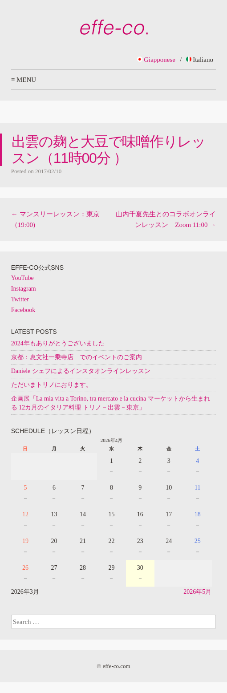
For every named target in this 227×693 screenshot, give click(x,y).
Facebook (23, 310)
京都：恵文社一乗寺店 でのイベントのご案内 (76, 357)
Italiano (199, 59)
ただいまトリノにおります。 (51, 384)
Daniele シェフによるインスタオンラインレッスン (80, 371)
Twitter (20, 299)
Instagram (23, 288)
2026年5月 (197, 591)
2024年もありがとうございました (58, 343)
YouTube (22, 278)
